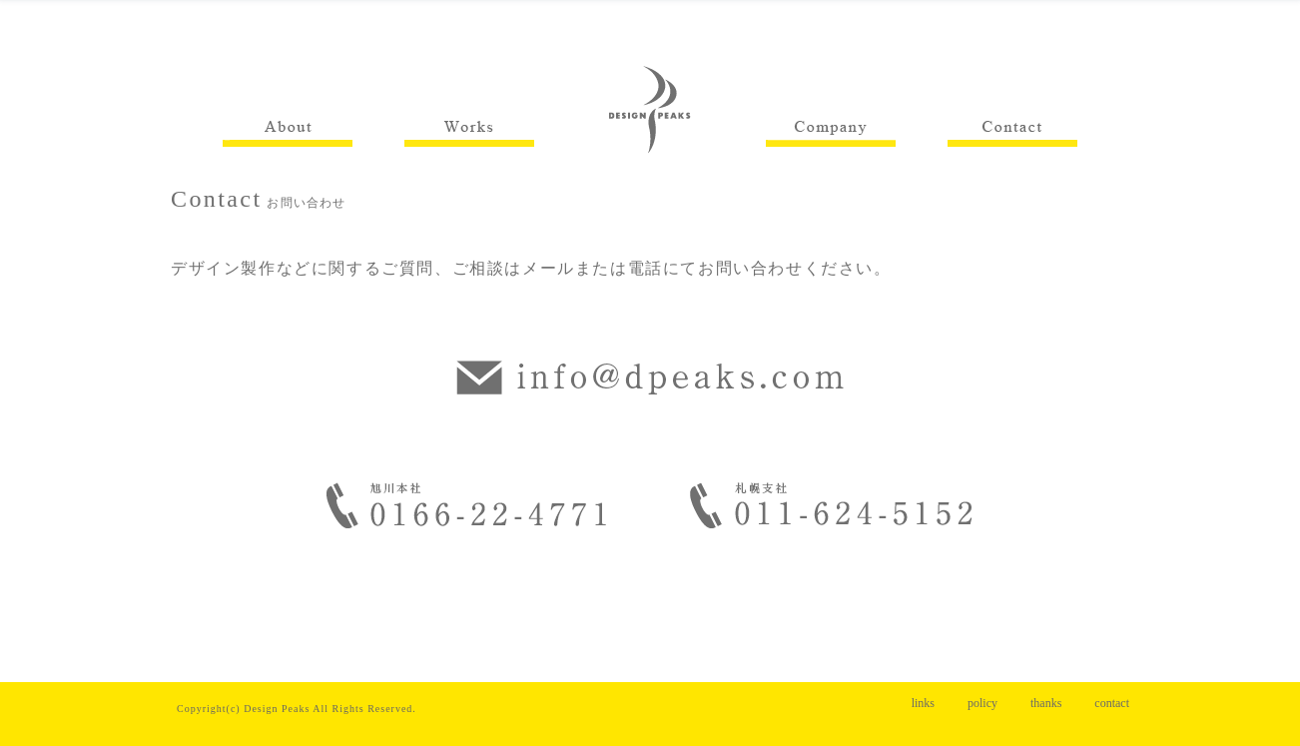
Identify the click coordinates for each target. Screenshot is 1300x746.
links (923, 703)
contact (1111, 703)
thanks (1045, 703)
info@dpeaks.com (650, 377)
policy (982, 703)
